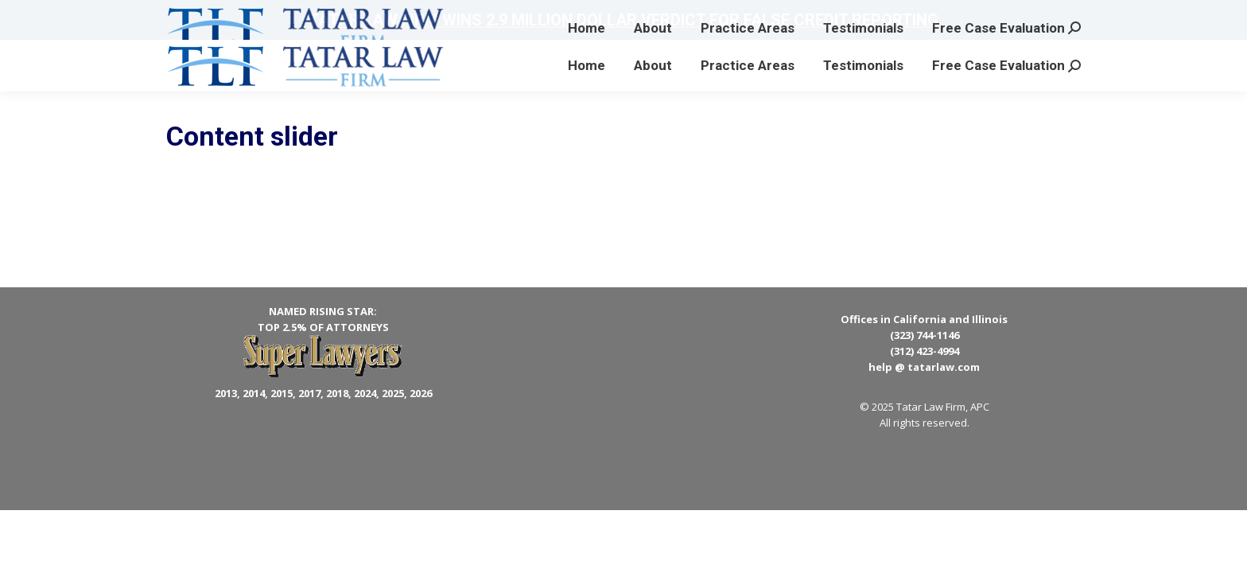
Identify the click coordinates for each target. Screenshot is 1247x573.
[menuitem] (586, 65)
